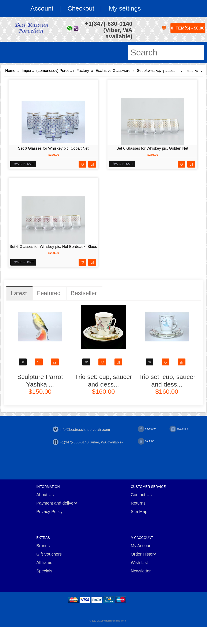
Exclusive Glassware (113, 70)
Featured (49, 293)
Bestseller (84, 293)
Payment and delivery (56, 503)
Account (41, 8)
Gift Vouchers (49, 554)
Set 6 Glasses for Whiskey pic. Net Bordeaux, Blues (53, 246)
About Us (45, 494)
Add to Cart (25, 163)
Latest (19, 293)
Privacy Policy (49, 511)
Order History (143, 554)
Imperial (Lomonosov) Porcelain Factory (55, 70)
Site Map (139, 511)
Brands (43, 545)
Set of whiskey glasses (156, 70)
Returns (138, 503)
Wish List (139, 562)
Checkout (80, 8)
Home (10, 70)
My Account (142, 545)
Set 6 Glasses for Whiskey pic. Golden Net (152, 148)
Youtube (146, 441)
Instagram (178, 429)
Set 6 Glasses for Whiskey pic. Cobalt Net (53, 148)
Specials (44, 571)
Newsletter (141, 571)
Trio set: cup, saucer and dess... (103, 380)
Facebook (147, 429)
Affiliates (44, 562)
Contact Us (141, 494)
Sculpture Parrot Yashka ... (40, 380)
